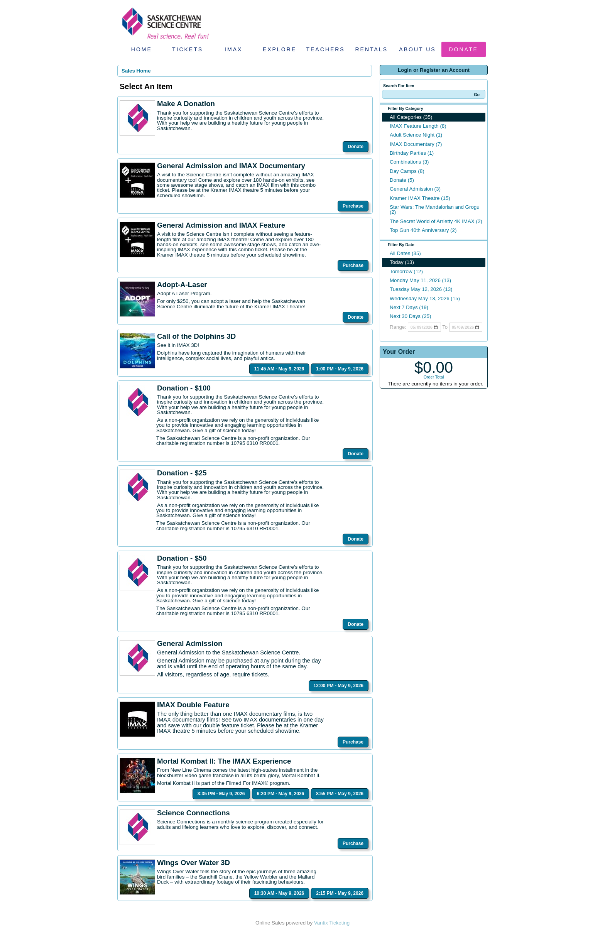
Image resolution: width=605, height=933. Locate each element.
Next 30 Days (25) (410, 316)
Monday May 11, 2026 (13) (420, 280)
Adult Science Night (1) (416, 135)
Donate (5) (402, 180)
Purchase (353, 206)
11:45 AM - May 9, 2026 (279, 369)
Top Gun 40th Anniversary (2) (423, 230)
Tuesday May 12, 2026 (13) (421, 289)
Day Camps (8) (407, 171)
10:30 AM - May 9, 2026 (279, 893)
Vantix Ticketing (332, 923)
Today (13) (402, 262)
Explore (279, 49)
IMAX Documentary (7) (416, 144)
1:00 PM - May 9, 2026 (339, 369)
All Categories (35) (411, 117)
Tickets (187, 49)
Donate (463, 49)
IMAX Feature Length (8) (418, 126)
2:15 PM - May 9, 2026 (339, 893)
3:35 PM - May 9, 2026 (221, 793)
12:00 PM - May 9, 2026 (338, 685)
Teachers (325, 49)
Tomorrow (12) (406, 271)
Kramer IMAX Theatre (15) (420, 198)
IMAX (233, 49)
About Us (417, 49)
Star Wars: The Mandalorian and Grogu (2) (435, 209)
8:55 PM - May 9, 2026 (339, 793)
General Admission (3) (415, 189)
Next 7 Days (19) (409, 307)
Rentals (371, 49)
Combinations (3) (409, 162)
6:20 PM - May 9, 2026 (280, 793)
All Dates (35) (405, 253)
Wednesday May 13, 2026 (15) (425, 298)
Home (141, 49)
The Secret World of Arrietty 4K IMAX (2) (436, 221)
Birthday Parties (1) (412, 153)
